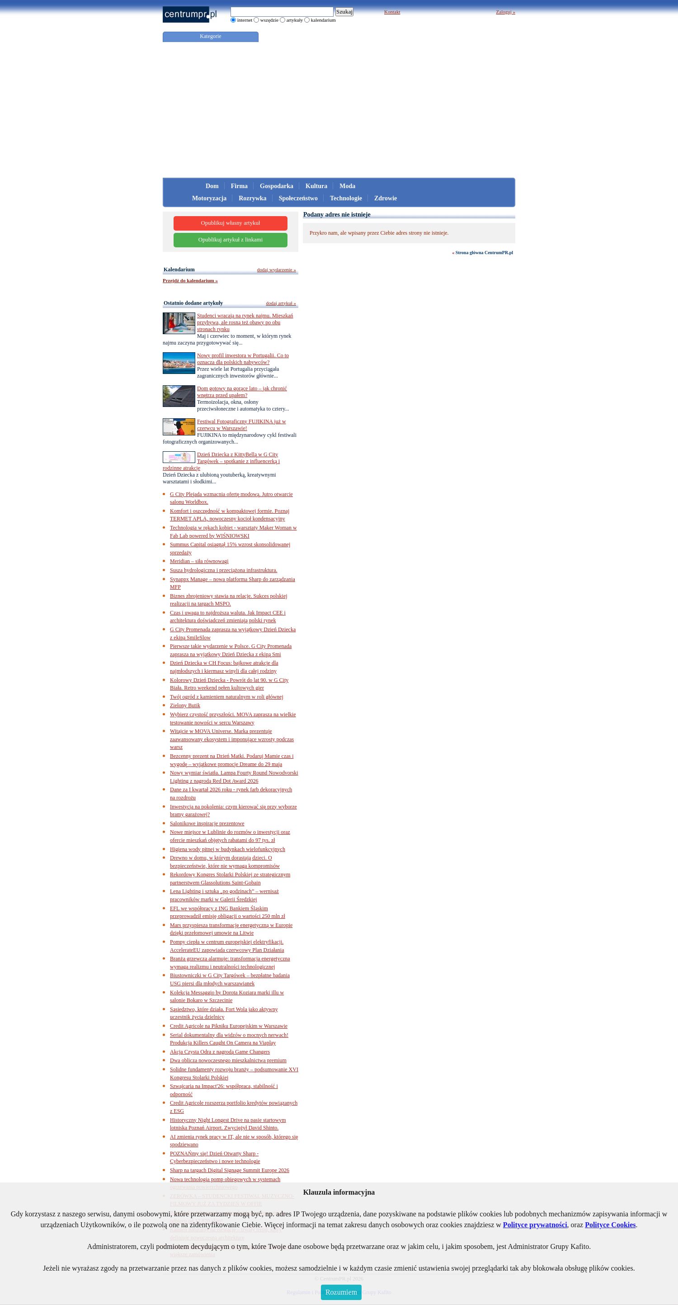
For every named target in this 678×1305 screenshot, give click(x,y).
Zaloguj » (505, 11)
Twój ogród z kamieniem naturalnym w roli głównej (226, 697)
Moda (347, 186)
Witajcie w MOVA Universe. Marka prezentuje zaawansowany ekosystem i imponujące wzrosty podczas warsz (232, 739)
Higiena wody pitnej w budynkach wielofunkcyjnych (227, 849)
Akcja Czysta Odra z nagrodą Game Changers (220, 1052)
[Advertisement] (339, 110)
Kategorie (210, 36)
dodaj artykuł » (281, 303)
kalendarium (323, 20)
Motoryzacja (209, 198)
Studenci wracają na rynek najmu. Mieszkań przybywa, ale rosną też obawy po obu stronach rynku (245, 322)
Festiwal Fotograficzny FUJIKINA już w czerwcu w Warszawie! (241, 424)
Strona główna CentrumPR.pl (484, 252)
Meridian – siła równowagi (199, 561)
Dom (212, 186)
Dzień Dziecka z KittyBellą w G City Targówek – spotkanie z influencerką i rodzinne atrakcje (221, 461)
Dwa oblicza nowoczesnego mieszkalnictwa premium (228, 1060)
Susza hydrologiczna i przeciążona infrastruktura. (224, 570)
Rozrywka (252, 198)
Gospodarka (276, 186)
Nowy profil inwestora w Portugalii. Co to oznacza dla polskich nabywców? (243, 358)
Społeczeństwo (298, 198)
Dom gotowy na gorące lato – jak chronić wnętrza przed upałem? (242, 391)
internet (245, 20)
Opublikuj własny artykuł (230, 223)
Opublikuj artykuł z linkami (230, 239)
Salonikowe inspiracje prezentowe (207, 823)
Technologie (346, 198)
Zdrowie (385, 198)
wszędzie (269, 20)
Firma (239, 186)
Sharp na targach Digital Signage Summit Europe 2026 (229, 1170)
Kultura (316, 186)
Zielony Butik (185, 705)
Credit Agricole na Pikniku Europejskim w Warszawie (228, 1026)
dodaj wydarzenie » (276, 269)
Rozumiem (341, 1292)
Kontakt (392, 11)
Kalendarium (179, 269)
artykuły (295, 20)
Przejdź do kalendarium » (190, 280)
